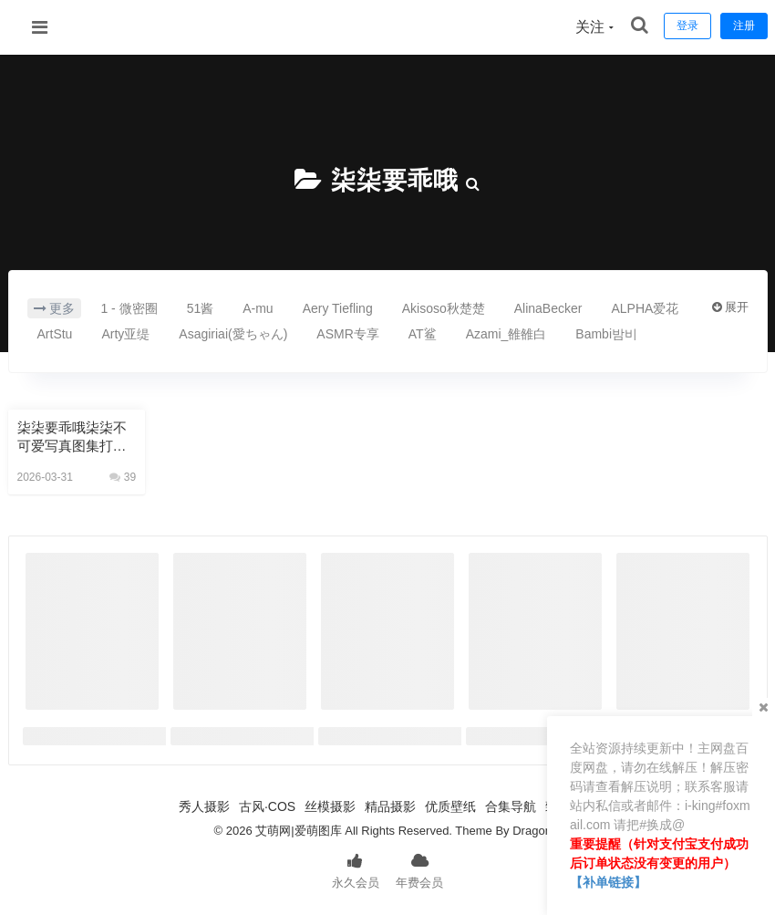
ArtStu (55, 334)
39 (122, 477)
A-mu (258, 308)
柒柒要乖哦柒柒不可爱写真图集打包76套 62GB (75, 437)
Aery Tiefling (338, 308)
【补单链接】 (608, 882)
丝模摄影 (330, 806)
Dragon (532, 830)
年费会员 (419, 869)
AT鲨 (422, 334)
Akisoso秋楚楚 (443, 308)
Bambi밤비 (606, 334)
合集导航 (510, 806)
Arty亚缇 (125, 334)
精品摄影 (390, 806)
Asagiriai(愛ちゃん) (233, 334)
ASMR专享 (347, 334)
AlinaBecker (548, 308)
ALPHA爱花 (644, 308)
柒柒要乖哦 (394, 180)
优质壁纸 (450, 806)
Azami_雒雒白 (506, 334)
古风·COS (267, 806)
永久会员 (355, 869)
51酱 (200, 308)
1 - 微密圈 (128, 308)
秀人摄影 (204, 806)
